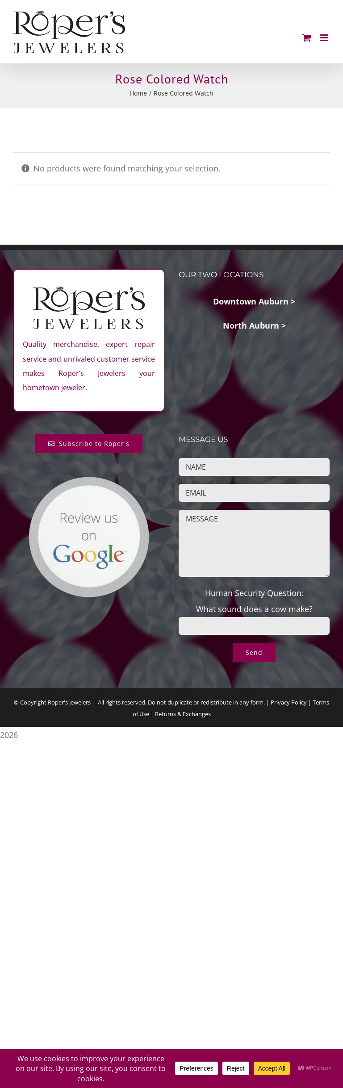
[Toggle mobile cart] (306, 37)
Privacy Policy (289, 702)
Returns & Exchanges (183, 714)
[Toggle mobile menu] (325, 37)
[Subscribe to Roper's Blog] (89, 443)
